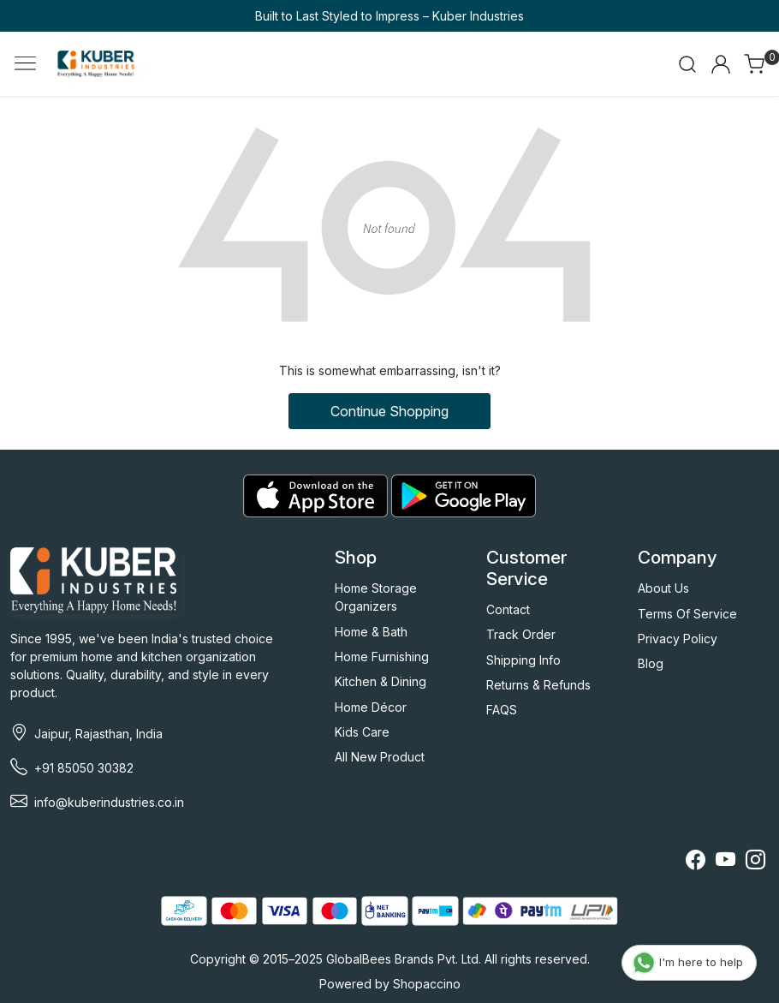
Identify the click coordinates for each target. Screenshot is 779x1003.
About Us (663, 588)
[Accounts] (721, 64)
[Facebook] (695, 862)
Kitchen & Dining (380, 681)
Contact (508, 609)
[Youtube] (725, 862)
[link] (687, 64)
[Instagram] (755, 862)
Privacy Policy (677, 638)
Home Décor (371, 707)
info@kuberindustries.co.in (109, 802)
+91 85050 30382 (84, 768)
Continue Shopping (389, 411)
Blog (650, 663)
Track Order (521, 634)
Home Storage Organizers (376, 597)
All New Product (380, 756)
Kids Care (362, 732)
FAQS (501, 709)
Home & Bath (371, 631)
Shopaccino (427, 983)
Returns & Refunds (538, 685)
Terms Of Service (687, 613)
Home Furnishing (382, 656)
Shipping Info (523, 660)
